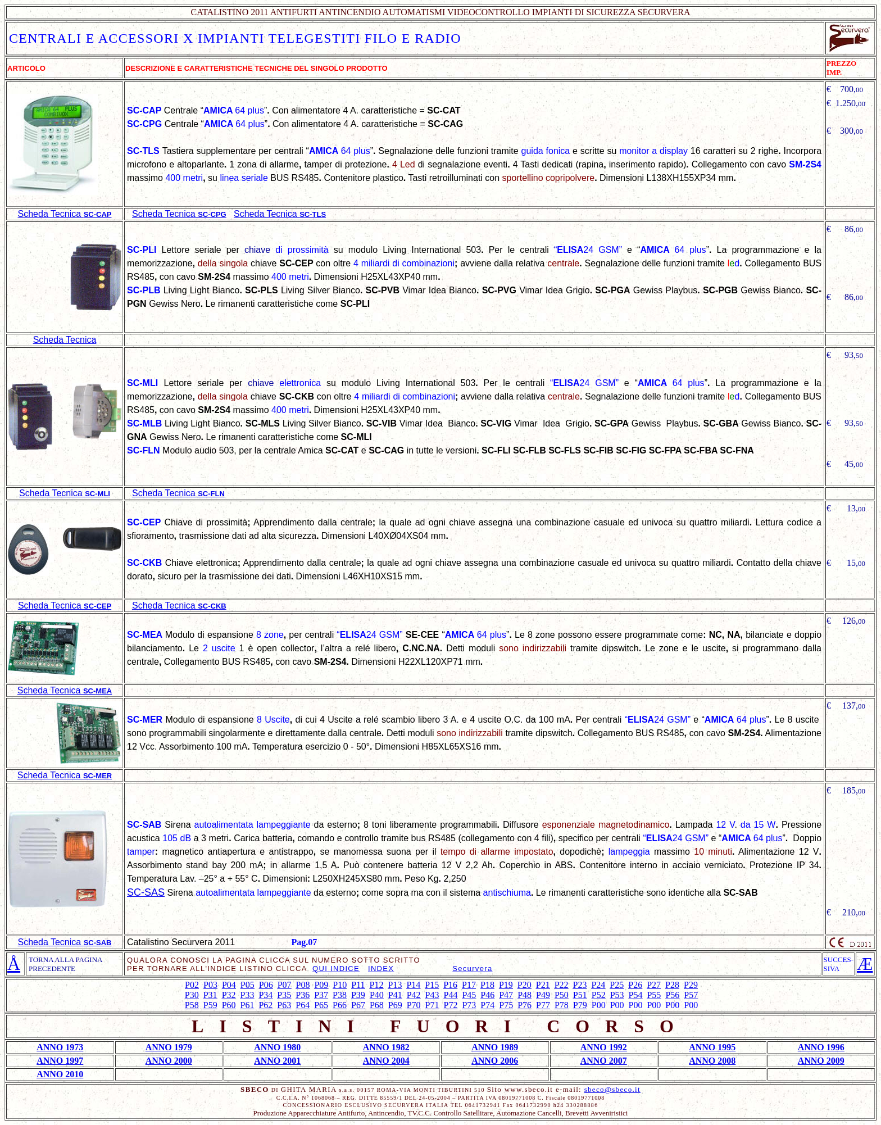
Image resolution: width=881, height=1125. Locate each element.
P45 (469, 995)
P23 (580, 985)
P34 (265, 995)
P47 (506, 995)
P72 (451, 1005)
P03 (210, 985)
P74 (487, 1005)
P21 (543, 985)
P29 (691, 985)
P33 (247, 995)
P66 (340, 1005)
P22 (562, 985)
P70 (414, 1005)
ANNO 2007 (603, 1060)
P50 (562, 995)
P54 (636, 995)
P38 (340, 995)
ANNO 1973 (60, 1047)
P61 (247, 1005)
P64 (303, 1005)
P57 (691, 995)
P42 (414, 995)
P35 (284, 995)
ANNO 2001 (277, 1060)
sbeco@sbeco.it (612, 1089)
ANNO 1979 (169, 1047)
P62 (265, 1005)
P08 (303, 985)
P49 (543, 995)
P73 (469, 1005)
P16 (450, 985)
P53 (617, 995)
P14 (413, 985)
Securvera (472, 968)
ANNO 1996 (821, 1047)
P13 (395, 985)
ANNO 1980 (277, 1047)
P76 (524, 1005)
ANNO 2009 (821, 1060)
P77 (543, 1005)
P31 (210, 995)
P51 (580, 995)
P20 (524, 985)
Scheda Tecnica (65, 339)
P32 (229, 995)
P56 (672, 995)
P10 (340, 985)
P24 (598, 985)
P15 (432, 985)
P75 (506, 1005)
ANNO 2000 (169, 1060)
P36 (303, 995)
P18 (487, 985)
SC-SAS (146, 892)
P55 (654, 995)
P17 (469, 985)
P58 (192, 1005)
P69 (395, 1005)
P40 (377, 995)
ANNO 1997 (60, 1060)
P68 (377, 1005)
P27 (654, 985)
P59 (210, 1005)
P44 (451, 995)
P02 (192, 985)
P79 (580, 1005)
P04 (229, 985)
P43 (432, 995)
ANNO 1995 (712, 1047)
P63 (284, 1005)
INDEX (381, 968)
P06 (266, 985)
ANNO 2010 (60, 1074)
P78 (562, 1005)
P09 (321, 985)
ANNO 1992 (603, 1047)
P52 (599, 995)
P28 (672, 985)
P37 (321, 995)
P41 (395, 995)
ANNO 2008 (712, 1060)
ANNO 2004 (386, 1060)
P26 (635, 985)
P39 (358, 995)
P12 (377, 985)
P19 (506, 985)
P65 (321, 1005)
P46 (487, 995)
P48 (524, 995)
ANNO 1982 (386, 1047)
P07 (285, 985)
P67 (358, 1005)
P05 (247, 985)
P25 (617, 985)
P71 (432, 1005)
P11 (358, 985)
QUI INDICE (336, 968)
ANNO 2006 (494, 1060)
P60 (229, 1005)
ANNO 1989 (494, 1047)
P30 (192, 995)
